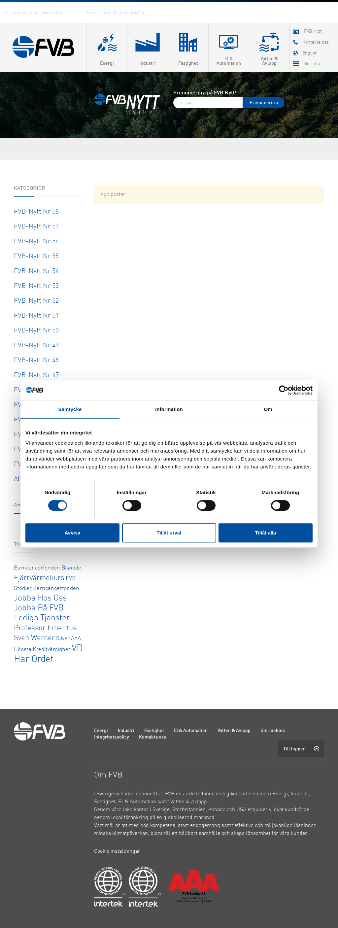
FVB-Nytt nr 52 (36, 301)
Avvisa (73, 532)
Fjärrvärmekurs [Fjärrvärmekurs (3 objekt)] (39, 578)
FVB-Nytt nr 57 (36, 226)
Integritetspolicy (111, 737)
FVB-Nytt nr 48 (36, 360)
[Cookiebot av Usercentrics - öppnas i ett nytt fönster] (284, 390)
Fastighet (154, 730)
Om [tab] (268, 409)
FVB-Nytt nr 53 (36, 286)
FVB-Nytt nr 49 (36, 345)
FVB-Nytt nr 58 (36, 212)
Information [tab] (169, 409)
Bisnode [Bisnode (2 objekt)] (71, 568)
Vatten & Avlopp (234, 730)
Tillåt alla (265, 532)
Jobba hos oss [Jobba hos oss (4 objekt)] (40, 598)
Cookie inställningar (117, 851)
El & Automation (191, 730)
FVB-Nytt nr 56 (36, 241)
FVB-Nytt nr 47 (36, 375)
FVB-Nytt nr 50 (36, 330)
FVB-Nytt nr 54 (36, 271)
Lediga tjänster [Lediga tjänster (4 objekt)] (42, 618)
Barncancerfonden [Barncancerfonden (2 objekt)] (37, 568)
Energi (101, 730)
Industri (126, 730)
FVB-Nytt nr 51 (36, 316)
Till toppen (301, 748)
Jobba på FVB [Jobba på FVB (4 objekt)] (39, 608)
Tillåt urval (169, 532)
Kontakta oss (152, 737)
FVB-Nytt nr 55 (36, 256)
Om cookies (272, 730)
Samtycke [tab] (70, 409)
